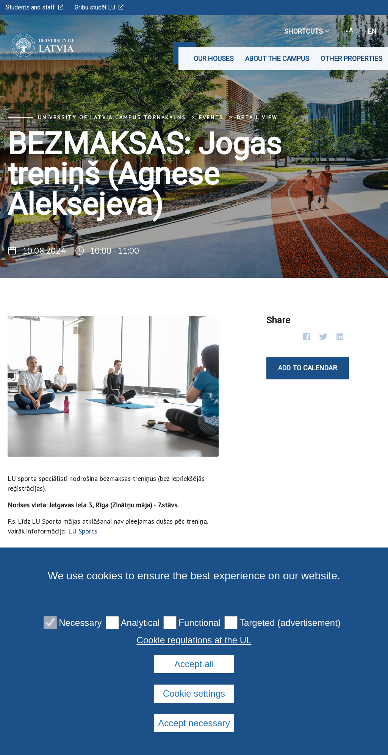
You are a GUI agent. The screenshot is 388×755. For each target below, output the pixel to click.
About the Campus (277, 58)
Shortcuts (306, 31)
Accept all (194, 664)
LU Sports (82, 531)
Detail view (257, 117)
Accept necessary (194, 723)
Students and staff (34, 7)
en (372, 31)
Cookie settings (194, 693)
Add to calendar (307, 368)
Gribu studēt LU (99, 7)
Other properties (351, 58)
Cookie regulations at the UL (194, 640)
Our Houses (214, 58)
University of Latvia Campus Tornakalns (112, 117)
